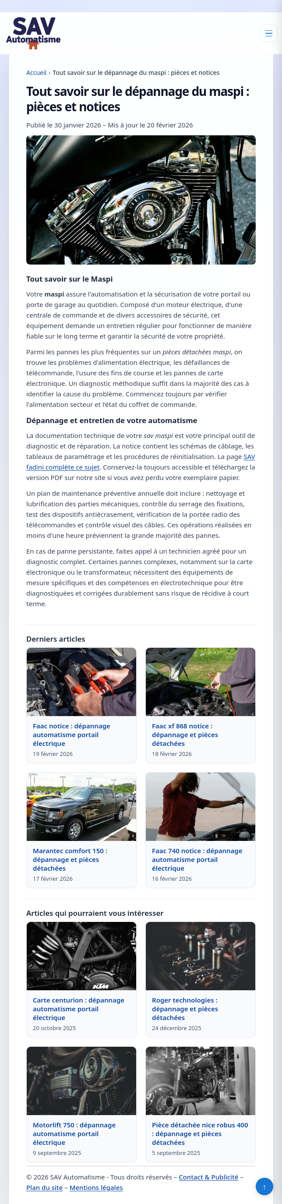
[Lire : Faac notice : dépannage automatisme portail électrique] (81, 682)
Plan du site (44, 1187)
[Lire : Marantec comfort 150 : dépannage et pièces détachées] (81, 807)
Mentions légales (96, 1187)
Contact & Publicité (208, 1176)
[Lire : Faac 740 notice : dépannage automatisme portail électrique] (200, 807)
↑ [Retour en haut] (265, 1186)
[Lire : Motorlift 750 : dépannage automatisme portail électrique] (81, 1081)
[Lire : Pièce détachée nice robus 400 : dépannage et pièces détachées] (200, 1081)
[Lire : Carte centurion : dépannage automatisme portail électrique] (81, 956)
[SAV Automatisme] (33, 33)
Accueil (36, 72)
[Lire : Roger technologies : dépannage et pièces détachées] (200, 956)
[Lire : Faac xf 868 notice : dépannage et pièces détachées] (200, 682)
